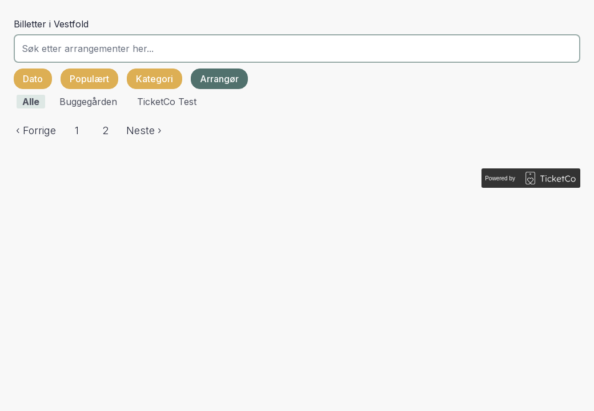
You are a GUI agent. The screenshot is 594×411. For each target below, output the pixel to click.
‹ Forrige (36, 130)
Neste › (144, 130)
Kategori (154, 78)
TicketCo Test (166, 101)
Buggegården (88, 101)
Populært (89, 78)
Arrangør (219, 78)
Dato (33, 78)
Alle (30, 101)
